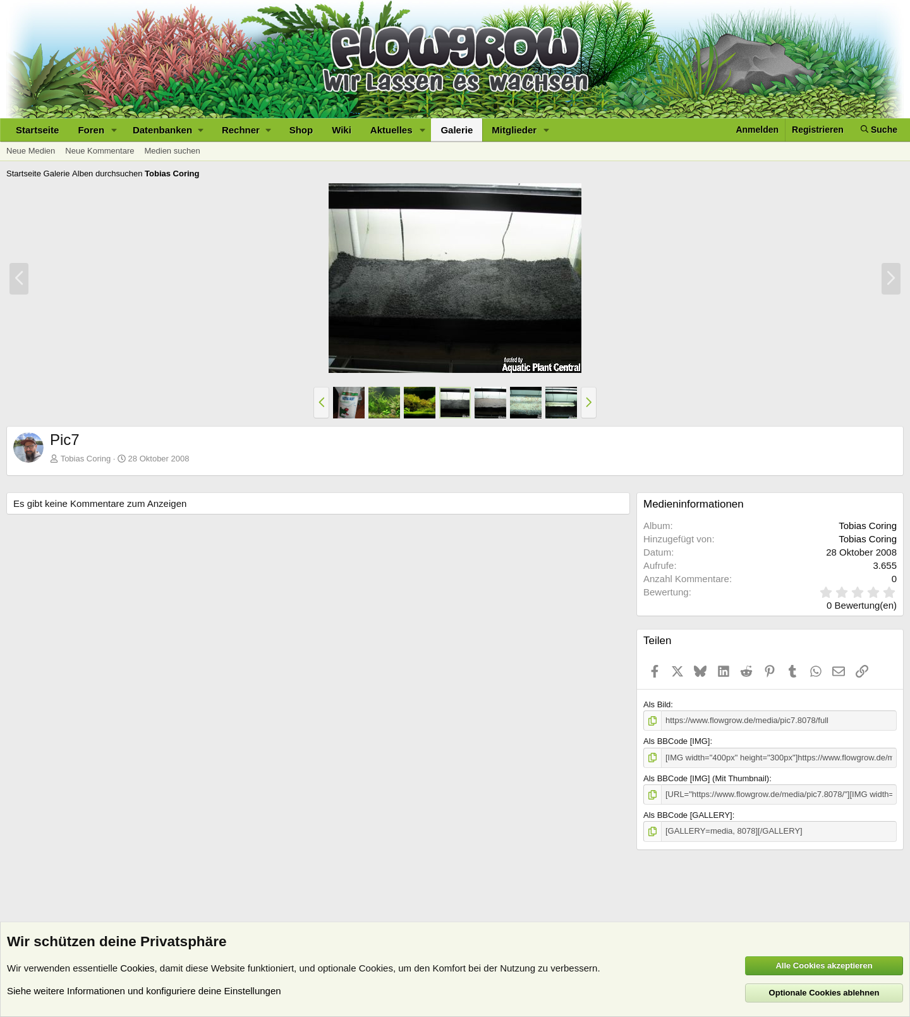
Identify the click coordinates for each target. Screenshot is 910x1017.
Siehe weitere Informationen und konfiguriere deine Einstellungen (144, 990)
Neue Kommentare (99, 150)
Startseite (37, 130)
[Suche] (879, 130)
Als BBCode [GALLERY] (687, 815)
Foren (91, 130)
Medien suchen (172, 150)
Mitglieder (514, 130)
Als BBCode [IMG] (676, 741)
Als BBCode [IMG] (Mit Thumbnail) (706, 778)
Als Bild (656, 704)
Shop (301, 130)
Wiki (341, 130)
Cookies (137, 968)
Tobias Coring (868, 525)
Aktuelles (391, 130)
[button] (114, 130)
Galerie (456, 130)
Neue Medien (30, 150)
